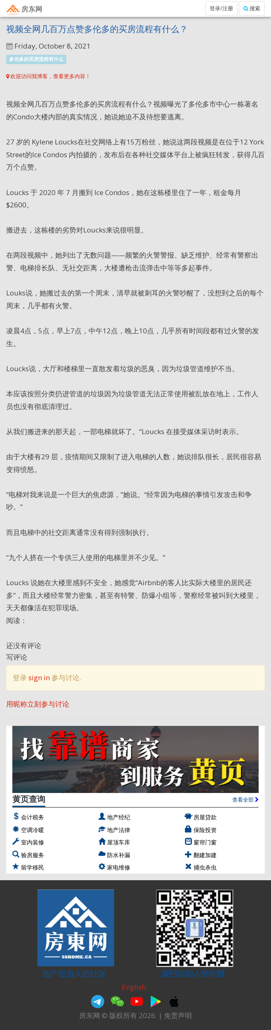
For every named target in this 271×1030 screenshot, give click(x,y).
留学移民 (32, 867)
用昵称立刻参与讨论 (37, 704)
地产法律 (118, 830)
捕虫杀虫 (205, 867)
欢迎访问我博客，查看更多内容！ (48, 76)
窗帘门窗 (205, 842)
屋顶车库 (118, 842)
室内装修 (32, 842)
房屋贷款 (205, 817)
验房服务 (32, 855)
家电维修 (118, 867)
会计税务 (32, 817)
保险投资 (205, 830)
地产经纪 (118, 817)
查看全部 (245, 799)
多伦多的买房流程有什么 (36, 59)
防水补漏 (118, 855)
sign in (39, 677)
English (134, 987)
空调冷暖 (32, 830)
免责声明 (178, 1015)
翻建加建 (205, 855)
